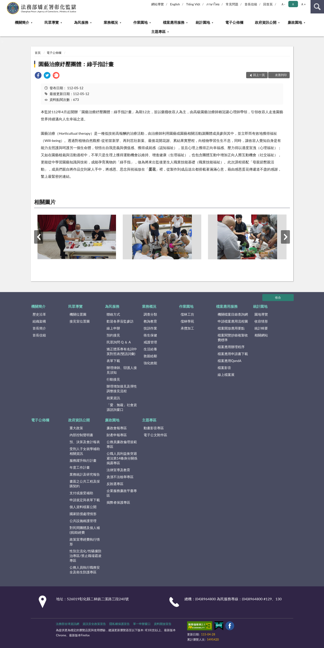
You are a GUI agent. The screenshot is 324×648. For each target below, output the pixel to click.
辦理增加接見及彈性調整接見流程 (122, 388)
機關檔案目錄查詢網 (233, 314)
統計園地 (203, 22)
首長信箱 (251, 4)
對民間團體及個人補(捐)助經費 (85, 530)
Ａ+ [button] (303, 4)
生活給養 (150, 349)
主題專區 (158, 31)
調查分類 (150, 314)
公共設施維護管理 (83, 521)
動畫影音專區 (154, 428)
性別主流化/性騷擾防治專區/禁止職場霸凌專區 (85, 555)
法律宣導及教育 (118, 470)
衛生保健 (150, 335)
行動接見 (113, 379)
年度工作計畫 (80, 467)
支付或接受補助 (81, 493)
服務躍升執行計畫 (83, 460)
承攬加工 (187, 328)
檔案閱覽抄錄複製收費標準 (233, 337)
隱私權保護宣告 (119, 624)
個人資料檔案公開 (83, 507)
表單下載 (113, 361)
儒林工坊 (187, 314)
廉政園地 (295, 22)
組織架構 (39, 321)
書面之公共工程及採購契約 (85, 483)
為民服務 (81, 22)
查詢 (317, 6)
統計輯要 (261, 328)
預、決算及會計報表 (85, 442)
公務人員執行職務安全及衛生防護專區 (85, 569)
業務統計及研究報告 (85, 474)
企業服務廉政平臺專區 (122, 493)
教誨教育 (150, 321)
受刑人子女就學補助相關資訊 (85, 451)
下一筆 (285, 237)
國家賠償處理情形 (83, 514)
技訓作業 (150, 328)
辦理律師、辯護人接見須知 (122, 370)
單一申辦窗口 (142, 624)
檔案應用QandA (229, 361)
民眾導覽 (51, 22)
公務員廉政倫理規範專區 (122, 444)
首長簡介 (39, 328)
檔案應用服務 (173, 22)
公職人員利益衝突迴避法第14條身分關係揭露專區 (122, 458)
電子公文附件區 (155, 435)
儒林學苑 (187, 321)
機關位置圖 (78, 314)
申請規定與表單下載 (85, 500)
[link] (38, 76)
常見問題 (232, 4)
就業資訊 (113, 398)
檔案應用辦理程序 (231, 347)
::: (3, 3)
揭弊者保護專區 (118, 502)
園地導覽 (261, 314)
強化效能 (150, 363)
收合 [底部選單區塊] (278, 297)
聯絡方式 (113, 314)
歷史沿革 (39, 314)
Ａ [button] (293, 4)
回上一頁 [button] (259, 75)
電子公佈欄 (234, 22)
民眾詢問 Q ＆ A (119, 342)
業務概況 (111, 22)
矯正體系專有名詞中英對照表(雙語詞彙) (122, 351)
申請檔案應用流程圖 (233, 321)
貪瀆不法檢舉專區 (120, 477)
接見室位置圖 (80, 321)
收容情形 (261, 321)
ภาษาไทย (212, 4)
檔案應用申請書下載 (233, 354)
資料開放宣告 (162, 624)
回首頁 (268, 4)
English (175, 4)
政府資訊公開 (265, 22)
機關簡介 (22, 22)
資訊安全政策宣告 (94, 624)
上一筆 (38, 237)
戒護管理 (150, 342)
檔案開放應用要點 (231, 328)
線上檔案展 (226, 375)
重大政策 (76, 428)
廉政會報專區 (117, 428)
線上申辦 (113, 328)
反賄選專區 (115, 484)
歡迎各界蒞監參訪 (120, 321)
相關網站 (261, 335)
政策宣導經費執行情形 (85, 541)
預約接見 (113, 335)
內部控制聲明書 (81, 435)
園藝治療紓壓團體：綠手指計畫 (76, 64)
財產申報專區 (117, 435)
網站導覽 (157, 4)
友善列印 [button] (281, 75)
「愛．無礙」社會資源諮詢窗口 (122, 407)
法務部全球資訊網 (67, 624)
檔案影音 (224, 368)
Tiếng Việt (193, 4)
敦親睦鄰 (150, 356)
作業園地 (140, 22)
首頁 (38, 52)
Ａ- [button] (283, 4)
